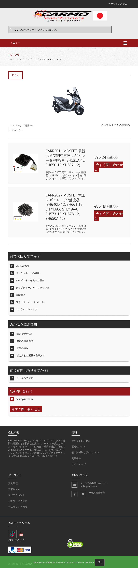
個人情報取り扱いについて (86, 452)
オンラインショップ (23, 309)
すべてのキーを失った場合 (27, 280)
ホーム (11, 59)
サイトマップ (79, 464)
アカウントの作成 (17, 507)
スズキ (38, 59)
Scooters (48, 59)
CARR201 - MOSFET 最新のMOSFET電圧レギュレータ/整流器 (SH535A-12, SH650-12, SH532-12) (66, 158)
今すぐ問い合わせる (108, 166)
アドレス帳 (14, 489)
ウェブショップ (24, 59)
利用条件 (76, 458)
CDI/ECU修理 (19, 266)
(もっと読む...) (49, 455)
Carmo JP (30, 563)
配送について (79, 446)
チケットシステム (81, 440)
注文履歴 (13, 483)
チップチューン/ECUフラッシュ (29, 288)
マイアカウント (16, 495)
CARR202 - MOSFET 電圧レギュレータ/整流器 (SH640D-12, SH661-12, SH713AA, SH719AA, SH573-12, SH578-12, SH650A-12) (65, 207)
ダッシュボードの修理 (24, 273)
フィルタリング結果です (21, 125)
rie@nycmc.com (21, 399)
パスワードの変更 (17, 501)
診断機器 (17, 295)
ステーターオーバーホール (27, 302)
